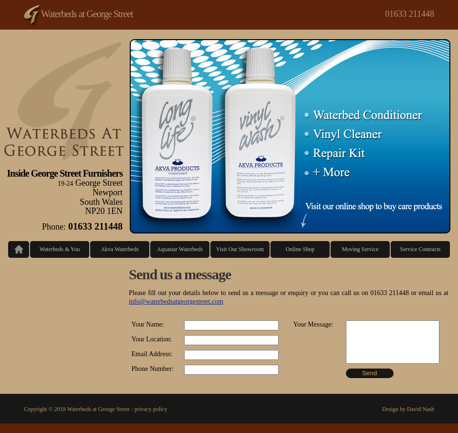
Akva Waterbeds (119, 249)
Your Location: (152, 339)
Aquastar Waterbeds (180, 249)
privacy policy (151, 409)
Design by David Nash (408, 409)
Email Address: (152, 354)
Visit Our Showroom (240, 249)
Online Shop (300, 249)
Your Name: (148, 324)
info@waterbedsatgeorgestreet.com (176, 301)
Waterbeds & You (60, 249)
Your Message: (313, 324)
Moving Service (360, 249)
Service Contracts (420, 249)
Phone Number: (153, 368)
